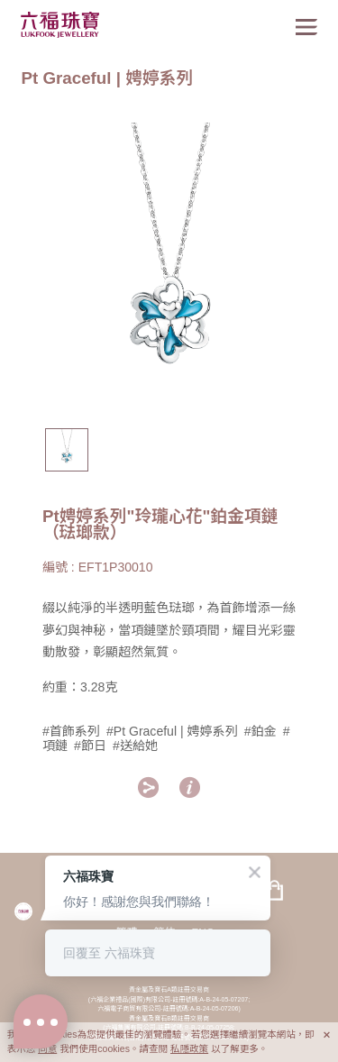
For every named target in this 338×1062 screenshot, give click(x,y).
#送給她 (135, 745)
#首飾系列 (71, 731)
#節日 (90, 745)
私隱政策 (189, 1048)
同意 (47, 1048)
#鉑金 (260, 731)
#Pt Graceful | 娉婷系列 (172, 731)
